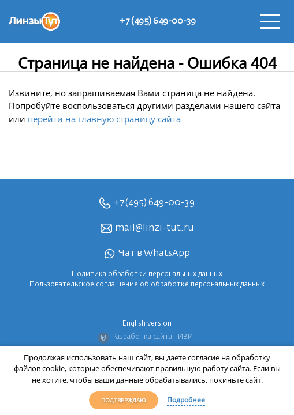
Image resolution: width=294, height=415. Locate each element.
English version (147, 323)
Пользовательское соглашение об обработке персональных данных (147, 284)
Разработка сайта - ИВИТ (147, 338)
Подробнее (186, 400)
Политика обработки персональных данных (147, 274)
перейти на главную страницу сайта (104, 118)
